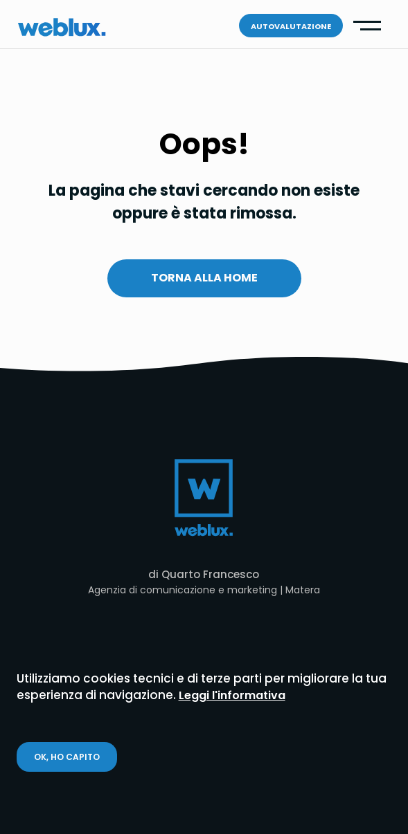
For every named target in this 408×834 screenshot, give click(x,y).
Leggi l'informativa (232, 695)
